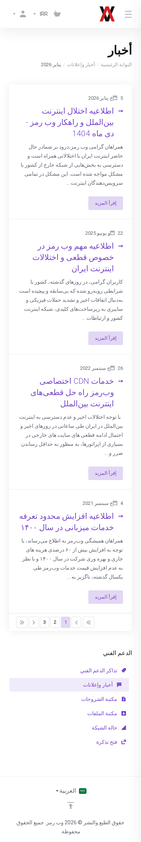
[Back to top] (70, 805)
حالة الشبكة (109, 728)
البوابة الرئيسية (116, 64)
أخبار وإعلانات (81, 64)
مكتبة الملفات (106, 713)
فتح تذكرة (111, 742)
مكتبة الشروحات (103, 699)
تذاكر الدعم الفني (103, 670)
